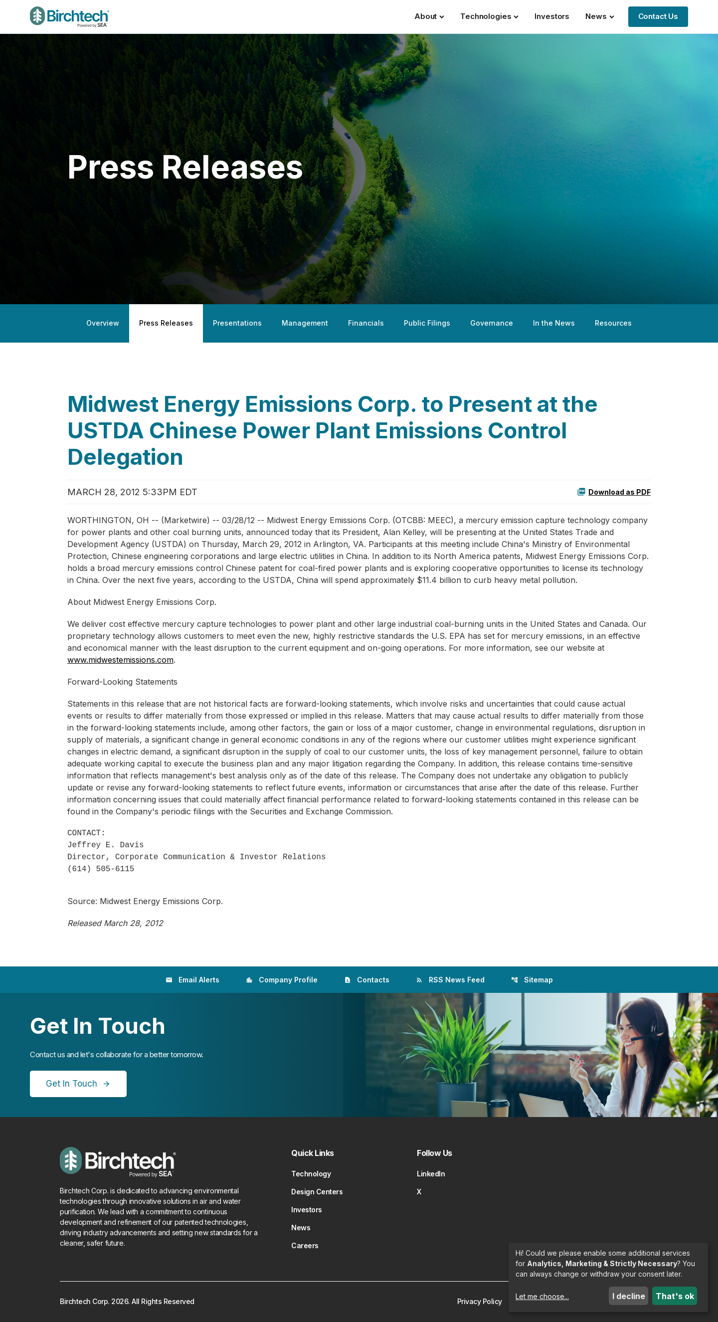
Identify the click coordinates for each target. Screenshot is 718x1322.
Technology (311, 1173)
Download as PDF (614, 491)
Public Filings (427, 323)
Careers (305, 1245)
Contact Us (658, 16)
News (599, 16)
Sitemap (532, 979)
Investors (552, 16)
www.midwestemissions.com (120, 660)
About (429, 16)
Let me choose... (542, 1296)
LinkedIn (431, 1173)
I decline (628, 1296)
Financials (366, 323)
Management (305, 323)
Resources (613, 323)
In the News (554, 323)
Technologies (489, 16)
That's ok (675, 1296)
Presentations (237, 323)
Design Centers (317, 1191)
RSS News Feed (450, 979)
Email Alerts (192, 979)
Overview (102, 323)
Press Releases (166, 323)
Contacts (366, 979)
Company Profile (282, 979)
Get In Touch (71, 1084)
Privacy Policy (479, 1301)
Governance (491, 323)
